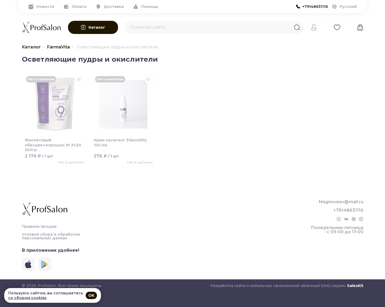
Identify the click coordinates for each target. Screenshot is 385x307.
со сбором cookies (27, 297)
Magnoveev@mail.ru (341, 202)
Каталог (31, 47)
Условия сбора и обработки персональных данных (51, 236)
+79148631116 (348, 210)
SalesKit (355, 285)
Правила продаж (39, 226)
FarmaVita (58, 47)
